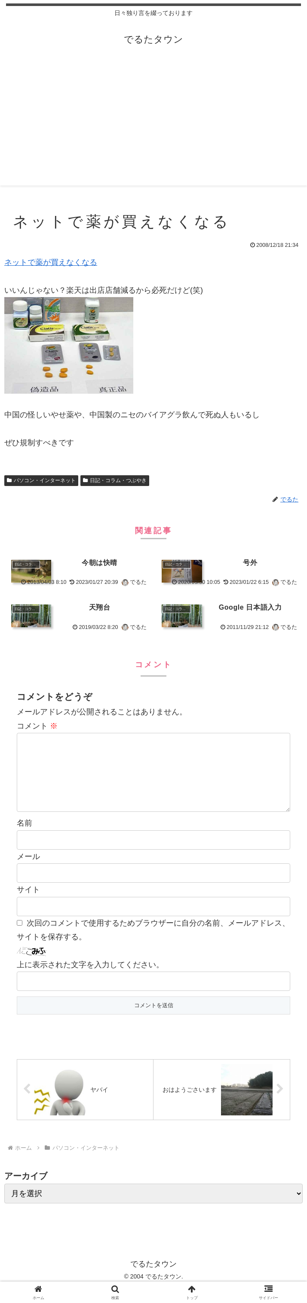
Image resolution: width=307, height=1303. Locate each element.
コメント (37, 726)
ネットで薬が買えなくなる (50, 262)
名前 (24, 836)
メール (28, 870)
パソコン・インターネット (41, 480)
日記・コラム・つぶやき (115, 480)
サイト (28, 903)
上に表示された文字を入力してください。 (90, 978)
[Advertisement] (153, 125)
